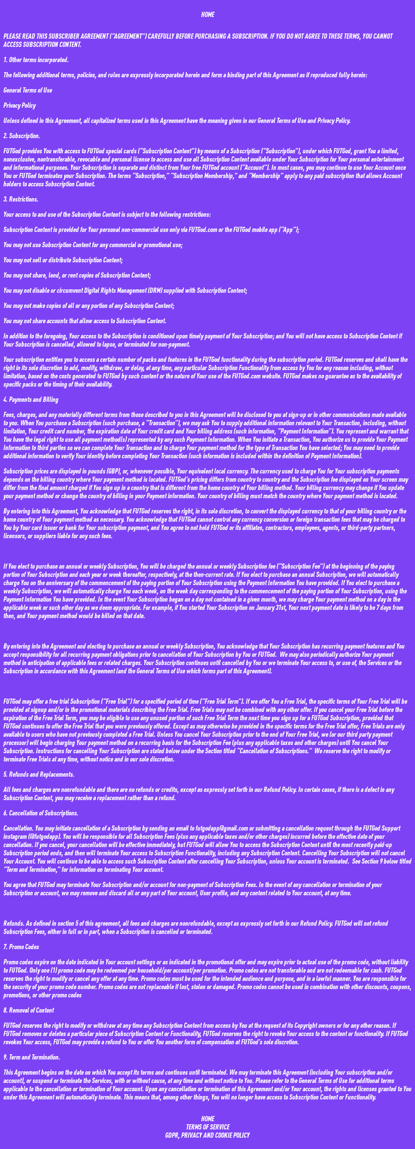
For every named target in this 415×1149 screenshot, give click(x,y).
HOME (207, 14)
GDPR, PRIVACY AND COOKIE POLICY (207, 1135)
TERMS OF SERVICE (207, 1127)
